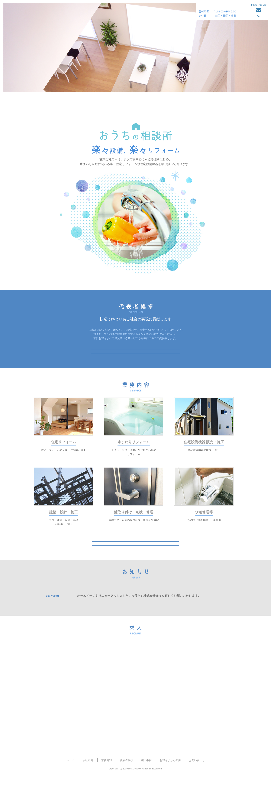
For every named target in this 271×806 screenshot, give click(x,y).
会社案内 (103, 101)
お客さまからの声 (219, 101)
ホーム (47, 103)
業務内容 (128, 101)
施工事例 (184, 101)
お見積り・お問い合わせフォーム (135, 739)
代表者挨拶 (154, 101)
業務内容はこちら (135, 558)
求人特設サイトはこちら (135, 668)
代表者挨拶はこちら (135, 356)
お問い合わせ (197, 788)
